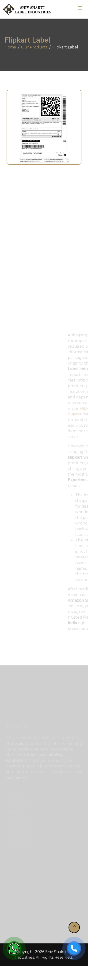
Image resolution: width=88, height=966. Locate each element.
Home (10, 47)
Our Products (34, 47)
